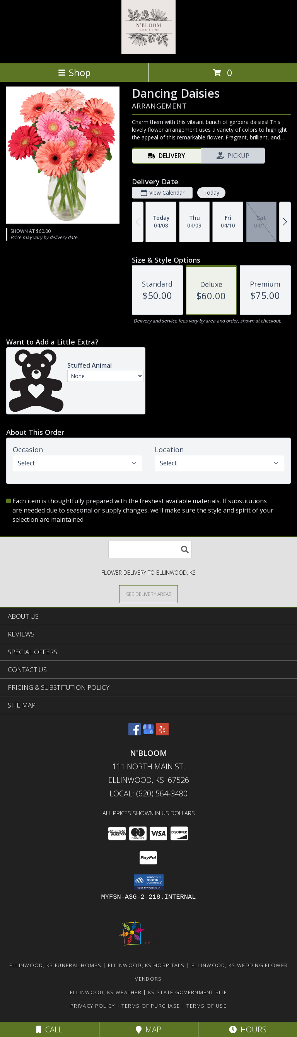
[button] (149, 882)
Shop (74, 72)
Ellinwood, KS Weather (106, 992)
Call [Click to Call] (49, 1029)
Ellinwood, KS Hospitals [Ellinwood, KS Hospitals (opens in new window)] (146, 965)
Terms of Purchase (150, 1005)
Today (211, 192)
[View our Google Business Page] (148, 732)
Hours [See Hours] (247, 1029)
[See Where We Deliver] (148, 593)
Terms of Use (206, 1005)
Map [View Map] (148, 1029)
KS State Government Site (187, 992)
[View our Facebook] (134, 732)
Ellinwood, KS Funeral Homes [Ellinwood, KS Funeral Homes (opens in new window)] (55, 965)
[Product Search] (150, 549)
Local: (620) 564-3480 (148, 793)
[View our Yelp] (162, 732)
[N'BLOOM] (148, 52)
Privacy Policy (92, 1005)
